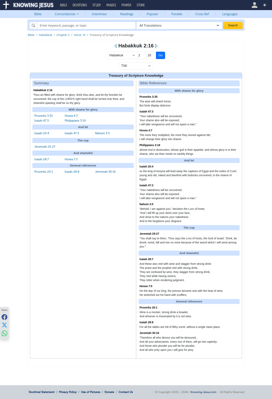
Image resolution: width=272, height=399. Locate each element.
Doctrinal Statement (42, 392)
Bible (38, 14)
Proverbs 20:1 (43, 171)
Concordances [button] (65, 14)
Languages (230, 14)
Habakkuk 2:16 (42, 90)
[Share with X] (4, 324)
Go (161, 55)
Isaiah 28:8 (72, 171)
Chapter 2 (63, 35)
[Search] (86, 25)
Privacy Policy (68, 392)
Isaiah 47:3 (41, 120)
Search (233, 25)
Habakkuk (45, 35)
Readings (126, 14)
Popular (152, 14)
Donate (109, 392)
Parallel (176, 14)
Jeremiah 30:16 (105, 171)
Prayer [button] (126, 5)
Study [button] (97, 5)
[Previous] (115, 46)
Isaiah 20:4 (41, 133)
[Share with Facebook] (4, 317)
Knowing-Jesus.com (203, 392)
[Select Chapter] (142, 55)
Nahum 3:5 (102, 133)
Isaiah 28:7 (41, 159)
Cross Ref (202, 14)
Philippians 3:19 (75, 120)
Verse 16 (80, 35)
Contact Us (126, 392)
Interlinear (99, 14)
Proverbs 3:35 (43, 115)
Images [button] (111, 5)
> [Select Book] (122, 55)
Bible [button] (63, 5)
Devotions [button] (80, 5)
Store (141, 5)
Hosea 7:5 (71, 159)
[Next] (156, 46)
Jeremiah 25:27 (44, 146)
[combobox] (179, 25)
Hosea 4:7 (71, 115)
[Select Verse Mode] (136, 66)
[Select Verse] (151, 55)
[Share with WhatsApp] (4, 333)
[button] (254, 5)
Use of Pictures (90, 392)
